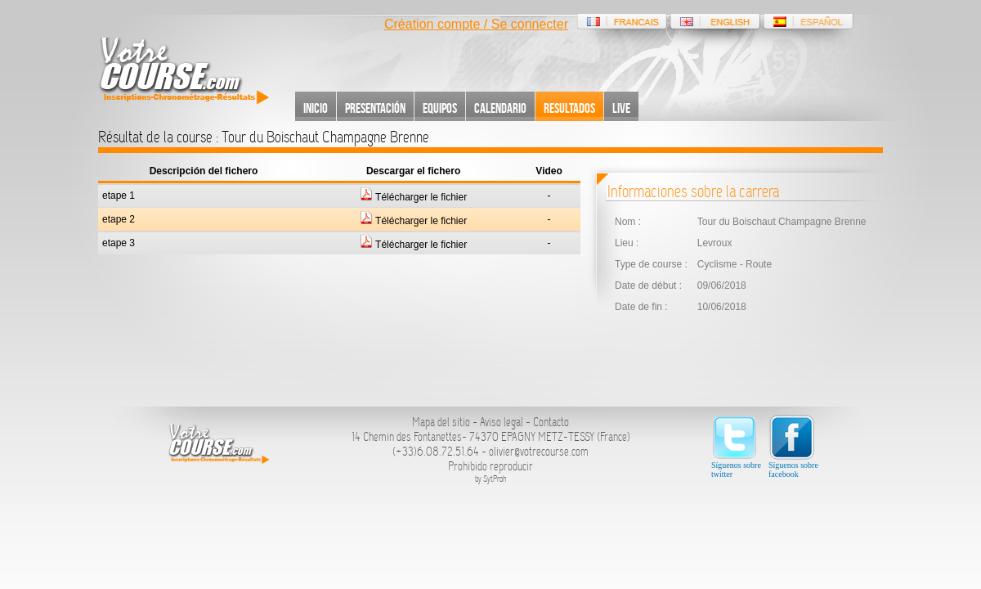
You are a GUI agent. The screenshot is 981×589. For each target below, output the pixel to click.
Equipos (440, 108)
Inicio (315, 108)
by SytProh (491, 479)
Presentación (375, 108)
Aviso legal (501, 422)
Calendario (500, 108)
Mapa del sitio (441, 422)
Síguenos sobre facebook (793, 446)
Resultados (569, 108)
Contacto (551, 422)
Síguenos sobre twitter (736, 446)
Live (621, 108)
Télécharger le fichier (413, 197)
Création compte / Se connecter (476, 24)
